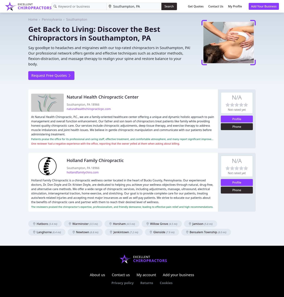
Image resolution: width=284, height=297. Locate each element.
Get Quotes (196, 6)
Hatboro (45, 224)
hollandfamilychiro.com (83, 172)
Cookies (166, 283)
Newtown (85, 232)
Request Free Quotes (51, 75)
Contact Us (215, 6)
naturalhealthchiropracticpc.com (89, 109)
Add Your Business (264, 6)
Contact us (121, 274)
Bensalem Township (206, 232)
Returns (146, 283)
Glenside (161, 232)
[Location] (134, 6)
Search (169, 6)
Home (32, 19)
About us (97, 274)
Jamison (201, 224)
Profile (236, 119)
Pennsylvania (52, 19)
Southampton (76, 19)
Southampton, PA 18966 (83, 105)
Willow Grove (161, 224)
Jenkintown (124, 232)
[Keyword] (79, 6)
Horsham (122, 224)
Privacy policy (122, 283)
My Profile (235, 6)
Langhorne (47, 232)
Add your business (178, 274)
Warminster (83, 224)
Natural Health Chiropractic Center (103, 97)
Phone (236, 127)
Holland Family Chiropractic (95, 160)
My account (146, 274)
